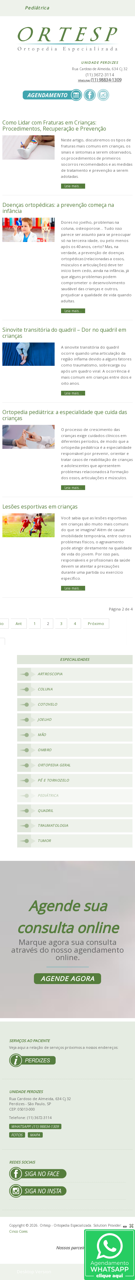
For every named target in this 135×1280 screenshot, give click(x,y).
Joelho (44, 719)
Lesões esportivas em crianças (40, 506)
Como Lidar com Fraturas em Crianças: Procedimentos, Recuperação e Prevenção (54, 125)
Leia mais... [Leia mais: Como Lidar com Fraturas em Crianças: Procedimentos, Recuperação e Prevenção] (73, 186)
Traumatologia (53, 825)
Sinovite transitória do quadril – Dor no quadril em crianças (64, 332)
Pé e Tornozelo (53, 780)
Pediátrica (48, 795)
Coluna (45, 689)
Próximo (96, 623)
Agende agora (67, 978)
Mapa (35, 1135)
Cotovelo (47, 704)
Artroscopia (50, 674)
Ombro (45, 749)
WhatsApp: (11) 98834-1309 (35, 1126)
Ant (19, 623)
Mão (42, 734)
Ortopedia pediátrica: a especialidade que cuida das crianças (64, 415)
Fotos (16, 1135)
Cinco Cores (18, 1231)
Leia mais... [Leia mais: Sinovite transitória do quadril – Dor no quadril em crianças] (73, 393)
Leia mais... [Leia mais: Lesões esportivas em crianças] (73, 588)
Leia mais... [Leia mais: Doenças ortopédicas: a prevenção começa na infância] (73, 310)
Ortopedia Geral (54, 765)
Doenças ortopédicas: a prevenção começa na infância (58, 208)
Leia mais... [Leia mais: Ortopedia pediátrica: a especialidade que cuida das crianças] (73, 487)
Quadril (45, 810)
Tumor (44, 840)
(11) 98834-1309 (99, 80)
